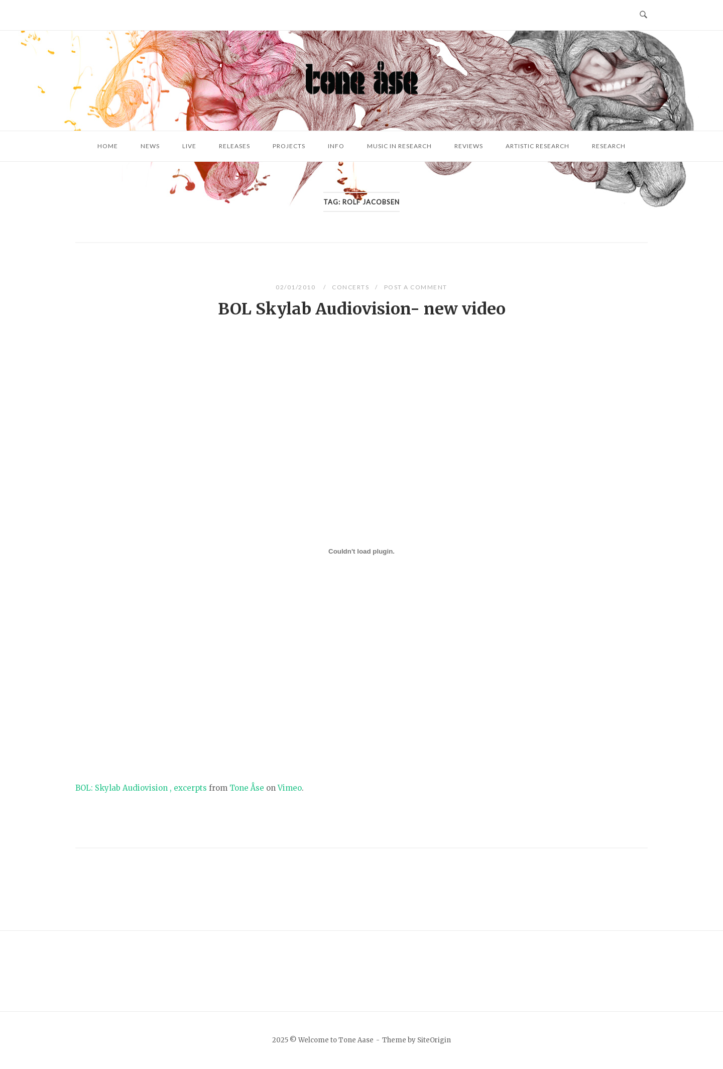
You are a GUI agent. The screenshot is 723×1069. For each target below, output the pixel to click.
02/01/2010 (296, 287)
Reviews (468, 146)
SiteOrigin (434, 1040)
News (150, 146)
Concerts (350, 287)
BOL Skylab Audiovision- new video (362, 309)
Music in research (399, 146)
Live (189, 146)
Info (336, 146)
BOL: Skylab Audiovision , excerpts (141, 788)
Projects (289, 146)
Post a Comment (415, 287)
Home (107, 146)
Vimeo (290, 788)
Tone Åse (246, 788)
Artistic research (537, 146)
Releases (234, 146)
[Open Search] (643, 15)
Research (609, 146)
